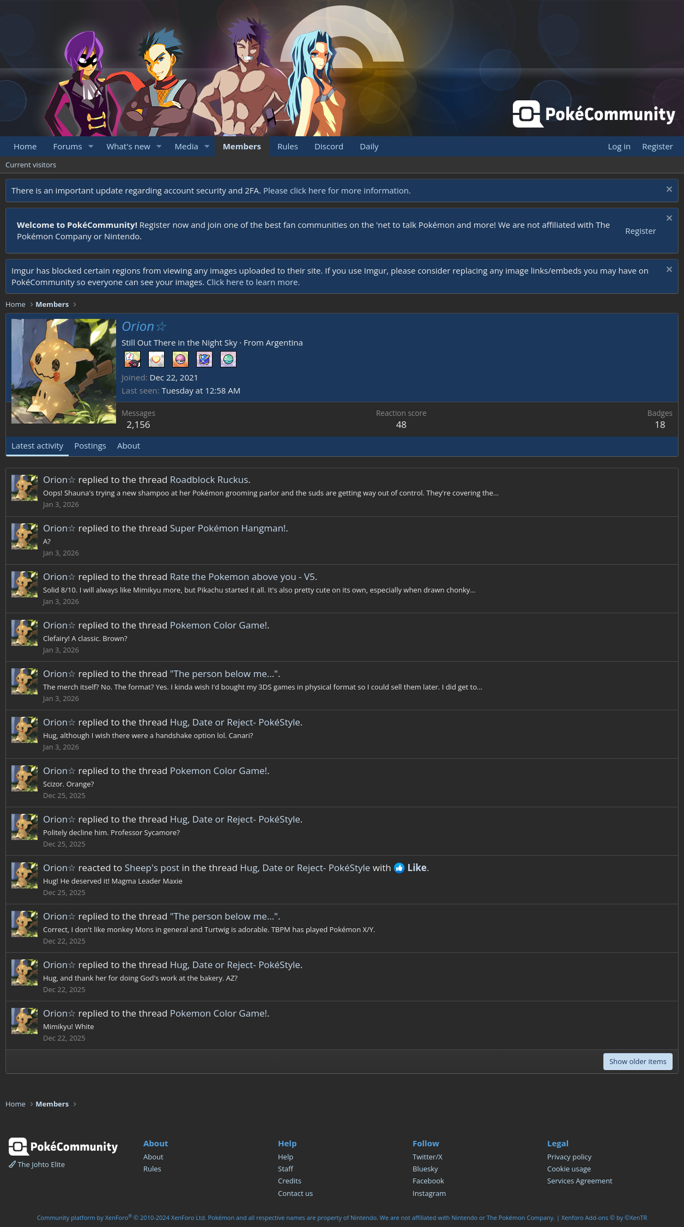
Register (640, 230)
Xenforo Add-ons (604, 1217)
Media (186, 146)
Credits (289, 1181)
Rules (287, 146)
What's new (128, 146)
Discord (328, 146)
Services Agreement (580, 1181)
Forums (67, 146)
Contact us (295, 1193)
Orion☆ (59, 479)
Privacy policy (569, 1157)
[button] (90, 146)
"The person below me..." (224, 673)
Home (25, 146)
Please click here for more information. (337, 190)
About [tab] (128, 445)
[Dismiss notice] (668, 190)
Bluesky (425, 1169)
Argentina (284, 342)
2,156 (138, 424)
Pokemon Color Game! (218, 625)
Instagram (429, 1193)
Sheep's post (152, 867)
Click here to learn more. (253, 281)
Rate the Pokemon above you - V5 (242, 576)
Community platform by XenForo (122, 1217)
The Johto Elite (37, 1164)
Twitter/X (428, 1157)
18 (660, 424)
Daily (369, 146)
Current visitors (30, 165)
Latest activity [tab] (37, 445)
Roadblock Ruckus (209, 479)
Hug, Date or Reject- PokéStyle (235, 722)
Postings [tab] (90, 445)
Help (285, 1157)
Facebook (428, 1181)
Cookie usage (569, 1169)
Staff (285, 1169)
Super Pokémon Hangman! (228, 528)
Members (242, 146)
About (153, 1157)
